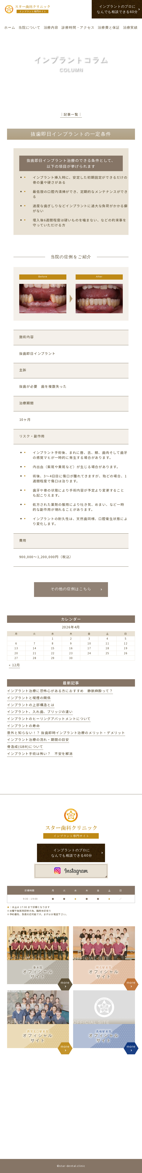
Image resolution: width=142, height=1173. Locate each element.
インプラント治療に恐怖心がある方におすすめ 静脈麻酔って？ (60, 690)
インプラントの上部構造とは (30, 704)
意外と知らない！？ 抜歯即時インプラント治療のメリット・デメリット (66, 732)
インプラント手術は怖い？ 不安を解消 (40, 753)
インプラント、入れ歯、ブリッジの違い (40, 711)
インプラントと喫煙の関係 (29, 697)
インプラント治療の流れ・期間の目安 (38, 739)
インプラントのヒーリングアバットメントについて (49, 718)
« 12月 (14, 664)
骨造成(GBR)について (25, 746)
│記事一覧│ (71, 114)
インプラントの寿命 (23, 725)
